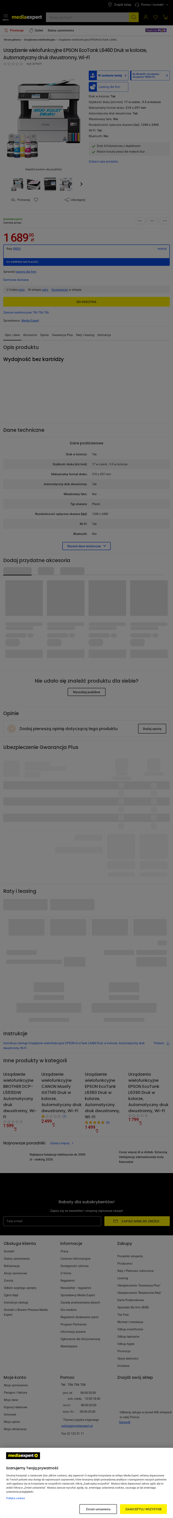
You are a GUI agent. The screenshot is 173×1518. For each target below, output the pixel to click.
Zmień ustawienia (98, 1509)
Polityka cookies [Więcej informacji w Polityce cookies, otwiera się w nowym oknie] (15, 1498)
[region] (86, 1483)
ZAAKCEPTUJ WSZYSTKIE (143, 1509)
